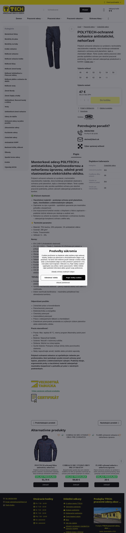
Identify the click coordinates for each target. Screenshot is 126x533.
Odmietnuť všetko (51, 278)
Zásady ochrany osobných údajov (63, 272)
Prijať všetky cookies (74, 278)
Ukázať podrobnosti (63, 282)
